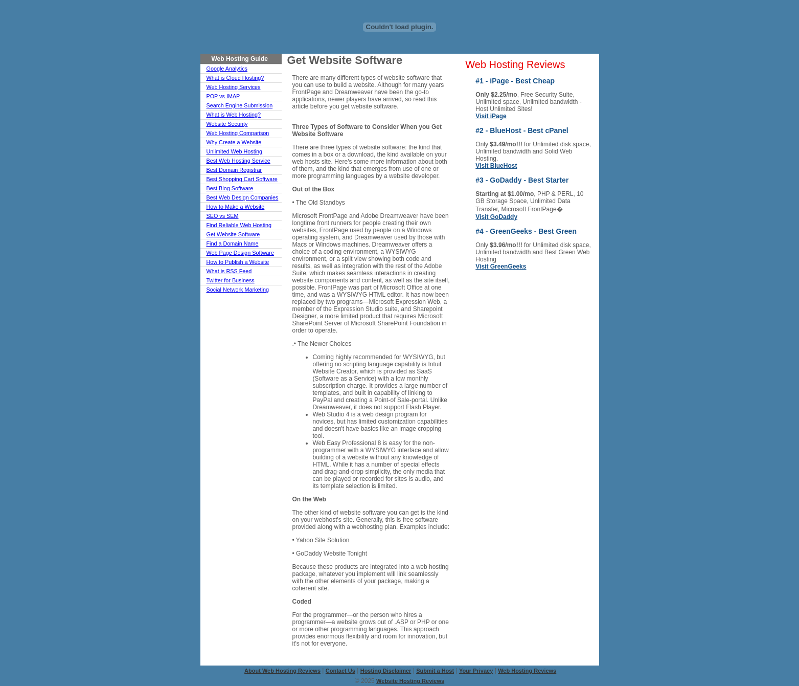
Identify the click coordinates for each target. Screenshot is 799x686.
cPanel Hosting (487, 337)
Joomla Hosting (487, 359)
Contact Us (340, 671)
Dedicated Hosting (491, 294)
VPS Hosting (547, 387)
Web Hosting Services (234, 87)
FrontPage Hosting (555, 323)
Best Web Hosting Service (238, 161)
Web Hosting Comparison (238, 133)
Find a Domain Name (233, 243)
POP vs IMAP (223, 96)
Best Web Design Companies (243, 197)
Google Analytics (227, 68)
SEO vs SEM (223, 216)
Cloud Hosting (485, 330)
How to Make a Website (236, 207)
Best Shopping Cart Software (242, 179)
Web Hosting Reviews (515, 64)
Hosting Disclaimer (386, 671)
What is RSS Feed (229, 271)
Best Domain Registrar (234, 170)
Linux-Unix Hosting (492, 301)
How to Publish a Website (238, 262)
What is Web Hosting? (234, 115)
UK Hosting (481, 287)
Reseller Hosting (488, 323)
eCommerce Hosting (546, 312)
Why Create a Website (234, 142)
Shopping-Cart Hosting (549, 348)
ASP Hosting (483, 309)
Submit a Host (435, 671)
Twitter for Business (231, 280)
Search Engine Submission (240, 105)
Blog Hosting (483, 352)
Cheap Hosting (486, 280)
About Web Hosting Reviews (282, 671)
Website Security (227, 124)
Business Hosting (553, 330)
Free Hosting (547, 337)
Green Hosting (486, 344)
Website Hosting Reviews (410, 681)
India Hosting (547, 359)
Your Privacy (476, 671)
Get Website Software (233, 234)
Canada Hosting (552, 287)
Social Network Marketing (238, 289)
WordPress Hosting (545, 370)
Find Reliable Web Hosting (239, 225)
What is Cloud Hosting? (235, 78)
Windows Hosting (553, 280)
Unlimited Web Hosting (235, 151)
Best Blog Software (230, 188)
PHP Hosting (483, 316)
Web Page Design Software (240, 253)
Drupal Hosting (550, 380)
